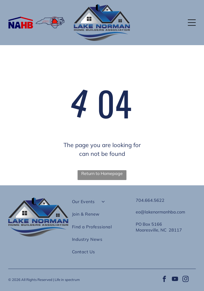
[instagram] (185, 279)
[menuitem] (102, 204)
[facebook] (164, 279)
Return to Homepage (102, 173)
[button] (192, 23)
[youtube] (175, 279)
